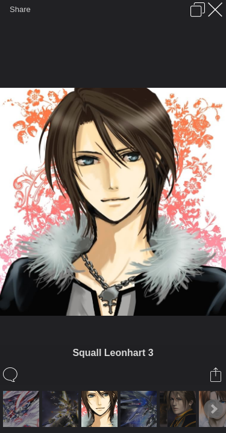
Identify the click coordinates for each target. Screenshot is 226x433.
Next (213, 409)
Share (20, 9)
